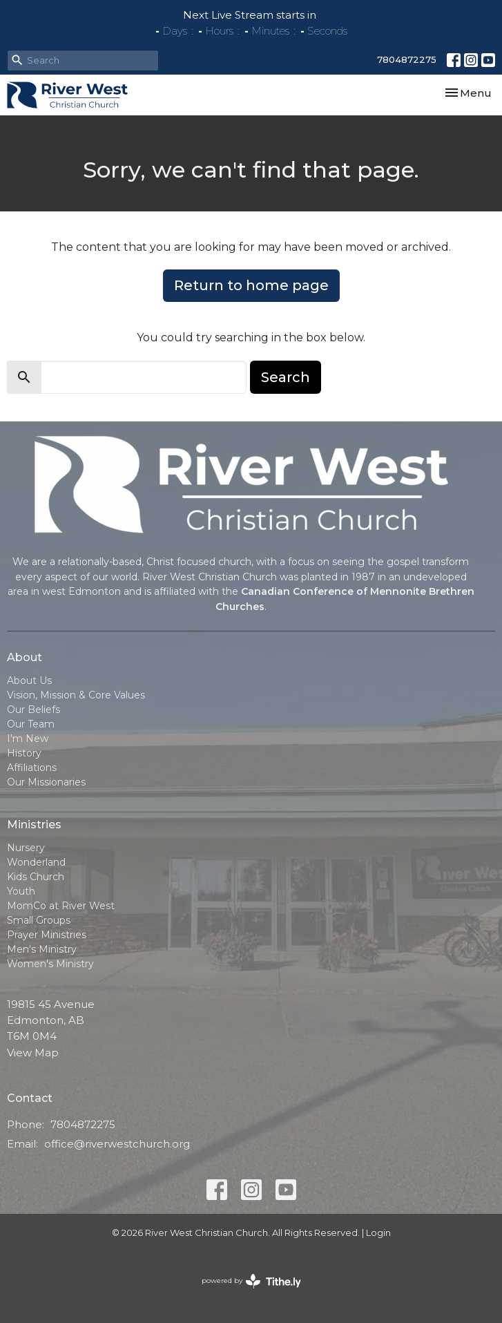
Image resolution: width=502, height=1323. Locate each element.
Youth (21, 891)
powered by (251, 1281)
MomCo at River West (61, 906)
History (24, 753)
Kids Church (35, 876)
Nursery (26, 847)
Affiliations (32, 767)
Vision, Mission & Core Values (76, 695)
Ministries (34, 824)
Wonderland (36, 862)
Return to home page (251, 285)
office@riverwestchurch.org (117, 1143)
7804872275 (406, 59)
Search (285, 377)
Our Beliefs (33, 709)
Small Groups (38, 920)
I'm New (27, 738)
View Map (33, 1052)
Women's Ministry (50, 964)
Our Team (31, 724)
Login (378, 1233)
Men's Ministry (42, 949)
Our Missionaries (46, 782)
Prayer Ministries (46, 935)
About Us (29, 680)
